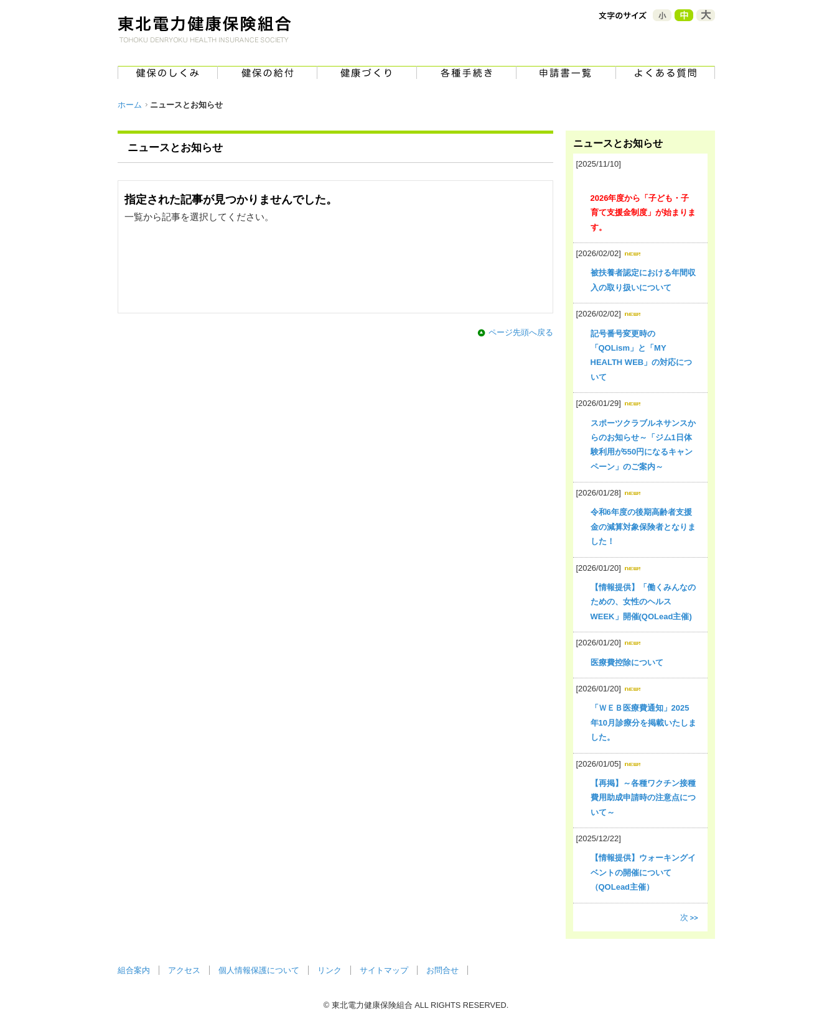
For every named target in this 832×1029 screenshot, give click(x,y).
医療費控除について (627, 662)
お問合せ (442, 970)
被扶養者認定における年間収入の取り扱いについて (643, 280)
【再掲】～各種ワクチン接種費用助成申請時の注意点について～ (643, 797)
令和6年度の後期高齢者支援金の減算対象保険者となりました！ (643, 526)
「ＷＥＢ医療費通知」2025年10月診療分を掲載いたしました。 (643, 722)
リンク (329, 970)
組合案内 (134, 970)
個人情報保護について (258, 970)
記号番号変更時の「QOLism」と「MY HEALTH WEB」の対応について (642, 355)
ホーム (130, 104)
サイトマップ (384, 970)
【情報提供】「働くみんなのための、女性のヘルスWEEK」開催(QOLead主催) (643, 602)
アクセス (184, 970)
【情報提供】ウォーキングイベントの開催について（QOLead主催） (643, 872)
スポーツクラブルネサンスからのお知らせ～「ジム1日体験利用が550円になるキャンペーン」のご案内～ (643, 444)
